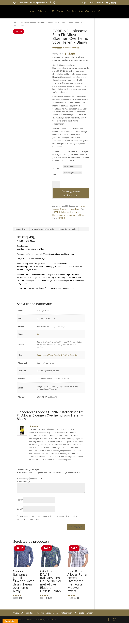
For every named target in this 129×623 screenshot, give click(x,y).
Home (32, 11)
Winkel (100, 3)
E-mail (20, 509)
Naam (20, 500)
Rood (72, 355)
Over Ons (71, 11)
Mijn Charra (57, 11)
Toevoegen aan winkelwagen (70, 193)
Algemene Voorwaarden (47, 613)
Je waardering (23, 478)
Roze (76, 355)
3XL (38, 334)
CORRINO (61, 218)
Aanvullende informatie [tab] (43, 229)
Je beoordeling (23, 481)
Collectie (42, 11)
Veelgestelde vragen (84, 613)
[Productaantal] (56, 184)
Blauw (39, 355)
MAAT (56, 175)
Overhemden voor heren (28, 23)
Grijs (62, 355)
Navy (67, 355)
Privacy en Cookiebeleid (23, 613)
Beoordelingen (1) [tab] (67, 229)
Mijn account (88, 3)
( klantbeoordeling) (70, 47)
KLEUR (56, 168)
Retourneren (66, 613)
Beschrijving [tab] (21, 229)
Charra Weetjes (87, 11)
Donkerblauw (47, 355)
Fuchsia (57, 355)
